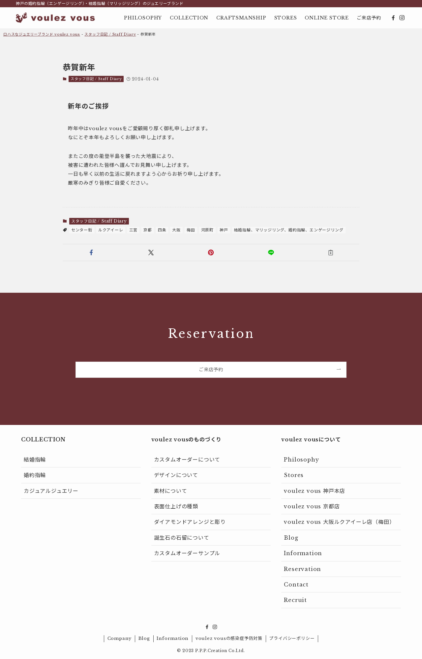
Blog (291, 537)
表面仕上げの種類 (176, 506)
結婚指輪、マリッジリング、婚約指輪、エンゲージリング (289, 229)
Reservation (302, 569)
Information (303, 553)
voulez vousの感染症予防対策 (229, 638)
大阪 (176, 229)
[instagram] (402, 18)
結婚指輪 (35, 459)
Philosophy (301, 459)
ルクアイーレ (110, 229)
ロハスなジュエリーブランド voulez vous (41, 34)
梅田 (191, 229)
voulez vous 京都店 (312, 506)
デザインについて (176, 475)
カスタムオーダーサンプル (187, 553)
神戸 (224, 229)
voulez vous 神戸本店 (314, 491)
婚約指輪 (35, 475)
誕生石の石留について (181, 537)
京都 (147, 229)
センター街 (81, 229)
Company (119, 638)
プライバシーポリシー (292, 638)
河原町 (207, 229)
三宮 (133, 229)
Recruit (295, 600)
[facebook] (393, 18)
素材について (170, 491)
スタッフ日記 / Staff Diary (110, 34)
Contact (296, 584)
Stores (294, 475)
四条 (162, 229)
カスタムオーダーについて (187, 459)
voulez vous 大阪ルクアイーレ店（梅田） (339, 522)
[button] (91, 252)
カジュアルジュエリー (51, 491)
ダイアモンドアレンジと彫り (190, 522)
